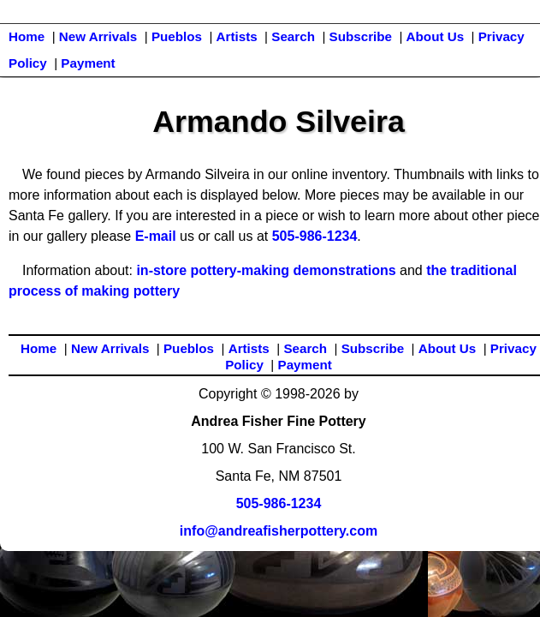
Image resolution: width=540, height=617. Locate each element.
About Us (435, 36)
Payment (88, 63)
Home (27, 36)
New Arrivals (98, 36)
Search (293, 36)
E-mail (155, 236)
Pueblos (176, 36)
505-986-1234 (315, 236)
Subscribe (360, 36)
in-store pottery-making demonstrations (265, 270)
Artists (237, 36)
